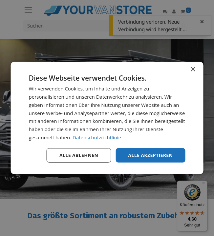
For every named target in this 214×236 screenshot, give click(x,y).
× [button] (192, 69)
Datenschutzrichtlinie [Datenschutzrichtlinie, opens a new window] (97, 137)
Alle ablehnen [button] (78, 155)
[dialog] (107, 118)
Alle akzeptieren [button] (150, 155)
